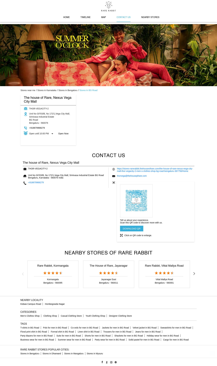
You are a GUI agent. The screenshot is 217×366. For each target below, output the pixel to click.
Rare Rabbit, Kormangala (52, 265)
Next (194, 274)
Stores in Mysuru (95, 353)
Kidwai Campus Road (30, 304)
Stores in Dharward (51, 353)
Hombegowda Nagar (55, 304)
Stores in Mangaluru (73, 353)
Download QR (132, 228)
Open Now (63, 133)
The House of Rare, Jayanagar (108, 265)
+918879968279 (37, 128)
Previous (22, 274)
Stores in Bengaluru (29, 353)
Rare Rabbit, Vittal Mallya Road (164, 265)
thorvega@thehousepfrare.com (132, 176)
